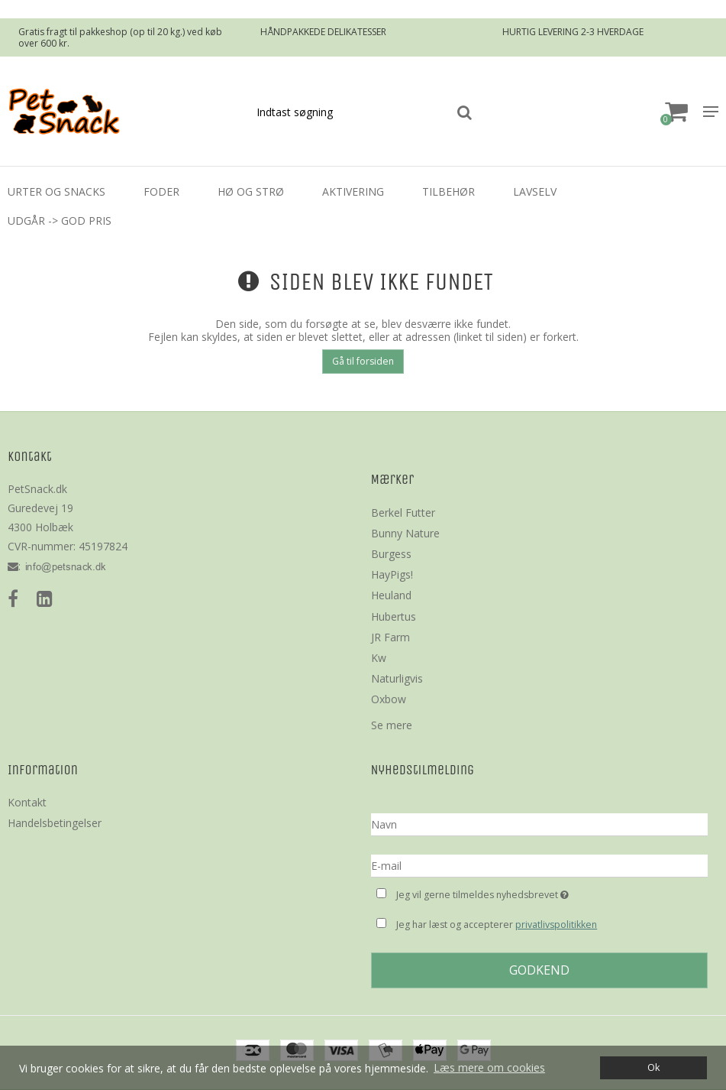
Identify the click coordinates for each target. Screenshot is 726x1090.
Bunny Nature (405, 533)
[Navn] (539, 823)
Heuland (391, 595)
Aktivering (353, 191)
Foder (161, 191)
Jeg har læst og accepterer (496, 925)
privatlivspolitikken (556, 924)
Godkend (539, 970)
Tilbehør (448, 191)
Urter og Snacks (56, 191)
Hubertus (393, 616)
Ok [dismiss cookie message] (653, 1067)
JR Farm (390, 637)
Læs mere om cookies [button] (489, 1067)
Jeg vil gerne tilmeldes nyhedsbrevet (520, 893)
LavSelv (535, 191)
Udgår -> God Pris (59, 220)
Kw (378, 657)
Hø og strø (251, 191)
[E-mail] (539, 865)
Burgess (391, 554)
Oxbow (388, 699)
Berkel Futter (403, 512)
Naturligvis (397, 678)
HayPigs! (392, 574)
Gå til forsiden (363, 361)
